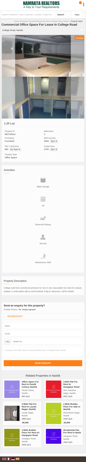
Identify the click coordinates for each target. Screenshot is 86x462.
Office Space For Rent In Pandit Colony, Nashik (30, 384)
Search (60, 14)
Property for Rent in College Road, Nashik (52, 21)
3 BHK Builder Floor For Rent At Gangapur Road (30, 432)
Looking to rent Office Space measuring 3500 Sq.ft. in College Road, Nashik (43, 352)
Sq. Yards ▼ (15, 149)
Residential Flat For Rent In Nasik (72, 431)
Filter (77, 15)
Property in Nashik (28, 21)
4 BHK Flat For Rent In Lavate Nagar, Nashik (29, 406)
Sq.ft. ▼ (54, 141)
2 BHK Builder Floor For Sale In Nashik (71, 406)
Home (16, 21)
